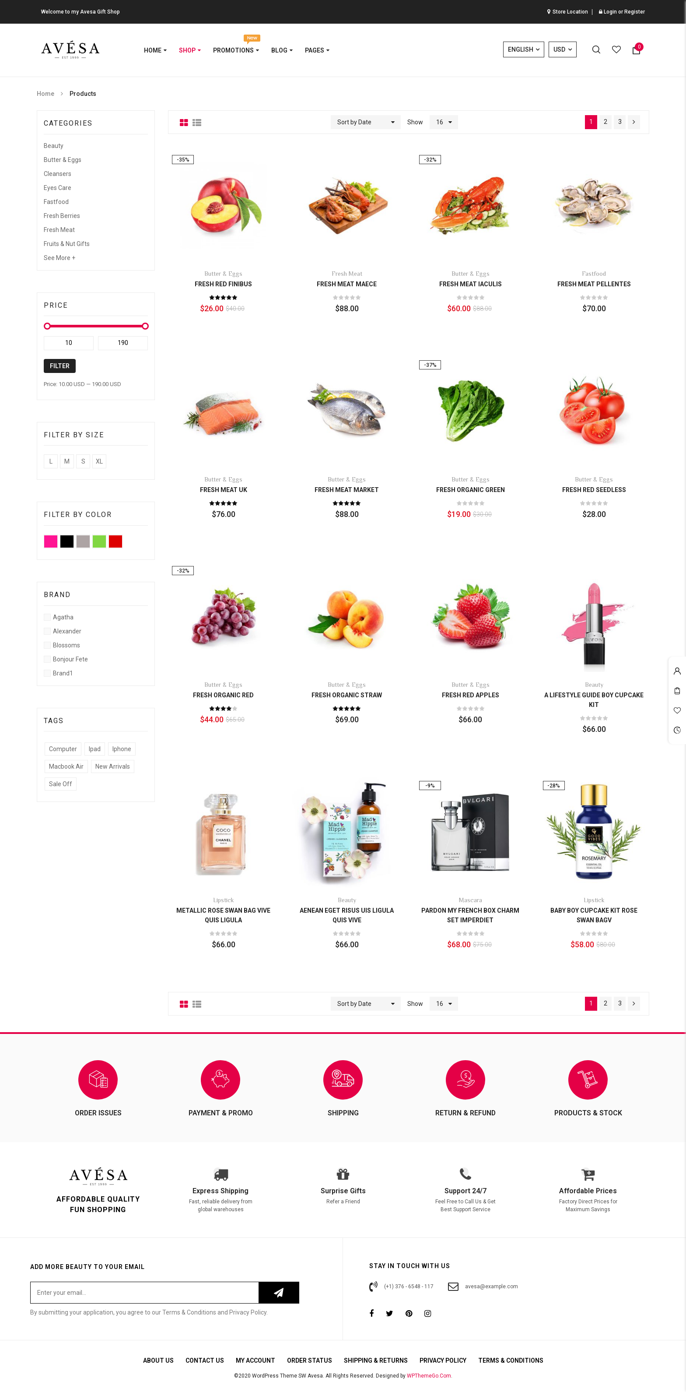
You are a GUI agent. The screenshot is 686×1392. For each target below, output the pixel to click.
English (521, 49)
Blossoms (66, 645)
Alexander (67, 631)
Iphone (121, 748)
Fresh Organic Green (470, 489)
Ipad (95, 748)
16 (439, 122)
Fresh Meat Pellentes (594, 284)
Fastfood (56, 201)
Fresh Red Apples (470, 695)
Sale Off (60, 783)
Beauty (53, 145)
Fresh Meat (59, 229)
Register (634, 12)
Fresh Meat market (347, 489)
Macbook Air (66, 766)
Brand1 (63, 673)
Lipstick (223, 901)
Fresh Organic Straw (347, 695)
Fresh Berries (62, 215)
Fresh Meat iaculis (470, 284)
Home (45, 93)
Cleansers (57, 173)
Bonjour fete (70, 659)
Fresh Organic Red (223, 695)
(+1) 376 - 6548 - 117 (401, 1286)
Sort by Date (354, 122)
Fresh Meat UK (223, 489)
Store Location (570, 12)
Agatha (63, 617)
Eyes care (57, 187)
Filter (60, 365)
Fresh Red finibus (223, 284)
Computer (63, 748)
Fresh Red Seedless (594, 489)
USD (559, 49)
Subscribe (279, 1292)
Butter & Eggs (62, 159)
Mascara (470, 901)
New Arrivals (112, 766)
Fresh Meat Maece (347, 284)
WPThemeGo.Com (429, 1376)
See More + (59, 257)
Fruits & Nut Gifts (67, 243)
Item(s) (639, 46)
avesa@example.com (483, 1286)
